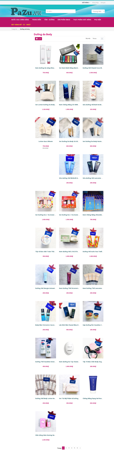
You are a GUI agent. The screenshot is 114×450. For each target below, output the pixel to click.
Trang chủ (14, 29)
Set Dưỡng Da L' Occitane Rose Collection (74, 215)
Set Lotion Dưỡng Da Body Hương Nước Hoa (51, 105)
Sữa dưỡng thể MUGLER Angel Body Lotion (74, 178)
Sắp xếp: (88, 38)
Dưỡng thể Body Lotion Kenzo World (48, 398)
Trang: (59, 448)
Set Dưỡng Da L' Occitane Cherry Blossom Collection (54, 215)
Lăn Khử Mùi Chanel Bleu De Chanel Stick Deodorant (78, 325)
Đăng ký (103, 2)
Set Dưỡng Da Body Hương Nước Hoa (96, 141)
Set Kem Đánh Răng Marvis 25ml (71, 68)
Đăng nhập (95, 2)
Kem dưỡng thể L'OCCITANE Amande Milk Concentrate (79, 251)
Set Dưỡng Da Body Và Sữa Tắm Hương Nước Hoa (77, 141)
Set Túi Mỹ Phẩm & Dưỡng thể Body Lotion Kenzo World (79, 398)
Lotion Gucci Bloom (46, 141)
